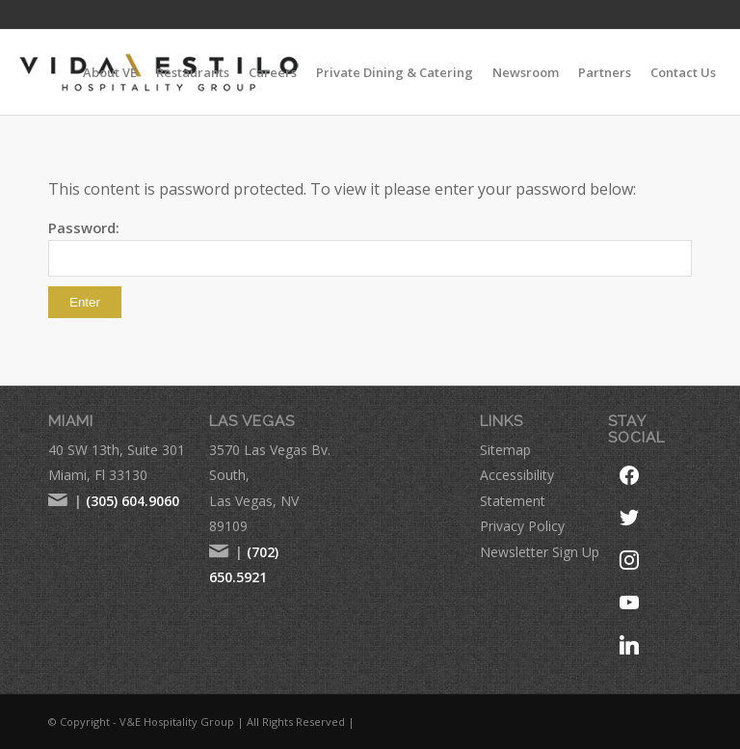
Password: (370, 247)
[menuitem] (109, 72)
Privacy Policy (522, 526)
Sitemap (505, 450)
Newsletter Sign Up (539, 552)
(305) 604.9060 (132, 501)
